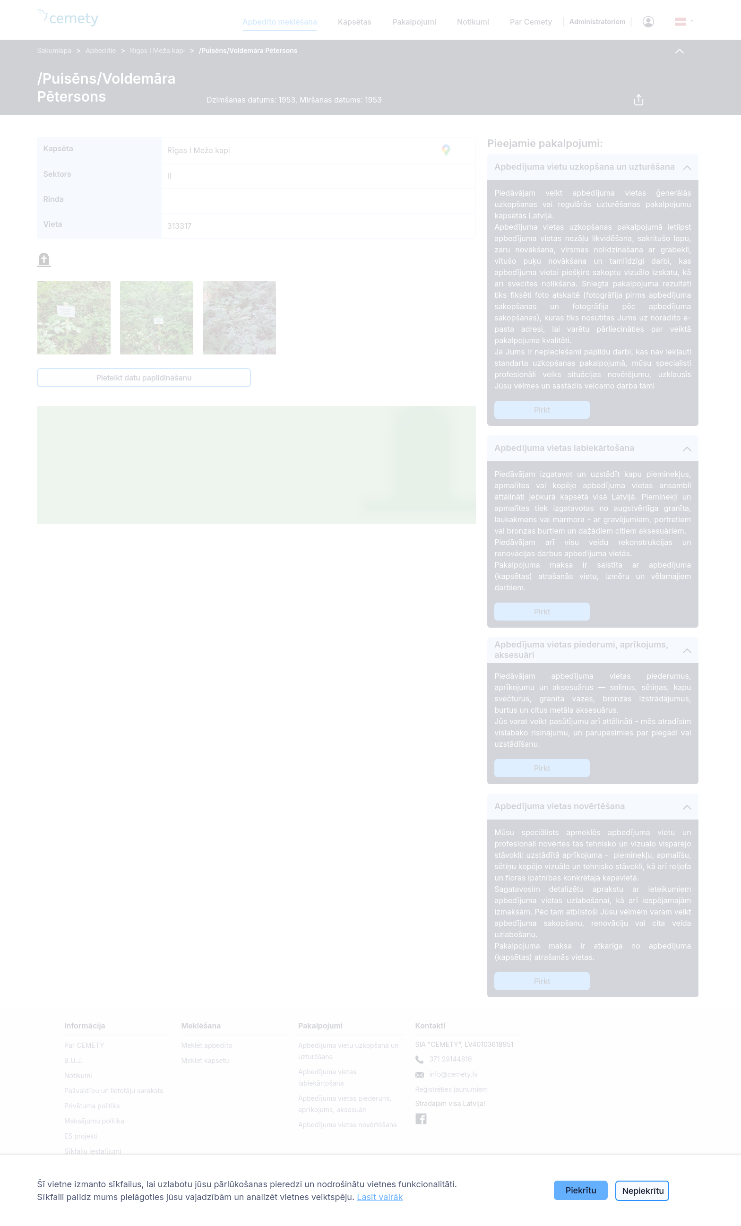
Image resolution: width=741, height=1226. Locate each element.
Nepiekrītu (643, 1191)
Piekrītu (581, 1190)
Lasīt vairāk (380, 1197)
